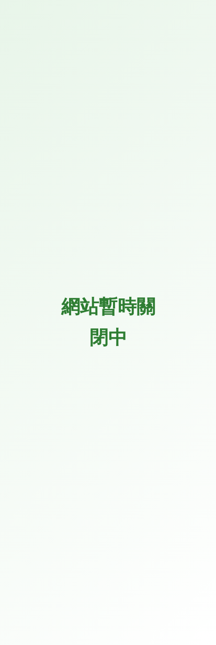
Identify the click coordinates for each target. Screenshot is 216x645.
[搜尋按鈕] (192, 247)
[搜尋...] (97, 247)
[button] (189, 42)
